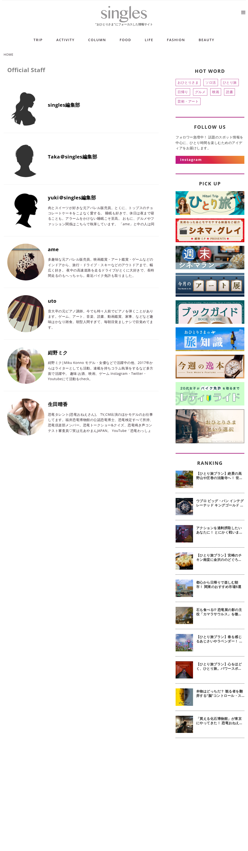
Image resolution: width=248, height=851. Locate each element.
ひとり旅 (230, 82)
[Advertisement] (210, 778)
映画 (215, 92)
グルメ (200, 92)
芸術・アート (188, 101)
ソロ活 (210, 82)
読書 (229, 92)
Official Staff (26, 70)
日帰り (183, 92)
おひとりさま (188, 82)
